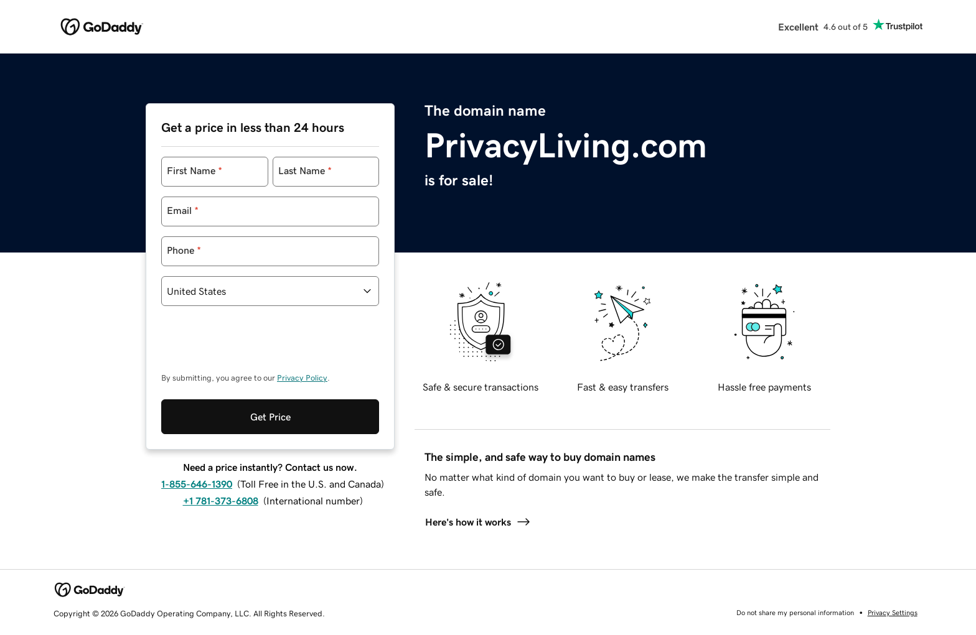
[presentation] (255, 345)
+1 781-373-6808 (220, 501)
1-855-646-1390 (196, 484)
